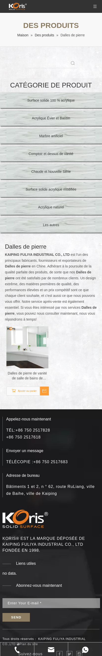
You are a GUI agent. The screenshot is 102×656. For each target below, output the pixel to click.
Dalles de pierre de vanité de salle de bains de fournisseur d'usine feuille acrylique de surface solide (27, 376)
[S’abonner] (16, 617)
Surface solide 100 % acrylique (51, 100)
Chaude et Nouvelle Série (51, 172)
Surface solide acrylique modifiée (51, 189)
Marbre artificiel (51, 136)
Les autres (51, 225)
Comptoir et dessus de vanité (51, 154)
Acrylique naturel (51, 207)
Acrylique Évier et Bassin (51, 118)
